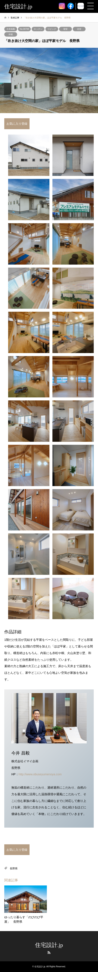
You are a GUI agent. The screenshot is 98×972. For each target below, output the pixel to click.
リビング (52, 29)
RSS (49, 952)
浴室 (79, 29)
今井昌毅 (10, 29)
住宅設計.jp (49, 945)
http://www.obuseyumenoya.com (40, 774)
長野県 (14, 868)
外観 (11, 34)
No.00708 (24, 29)
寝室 (65, 29)
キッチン (38, 29)
